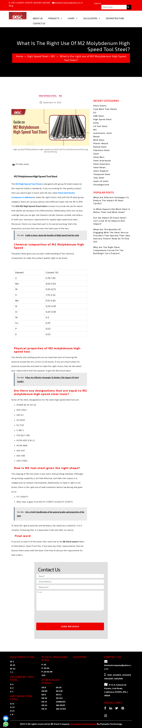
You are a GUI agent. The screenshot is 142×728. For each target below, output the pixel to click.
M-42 (12, 669)
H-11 (12, 704)
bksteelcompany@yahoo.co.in (68, 3)
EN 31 (44, 709)
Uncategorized (101, 184)
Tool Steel (98, 177)
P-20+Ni (45, 668)
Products (55, 18)
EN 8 (44, 687)
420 (43, 675)
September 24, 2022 (52, 102)
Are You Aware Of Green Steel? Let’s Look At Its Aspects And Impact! (110, 220)
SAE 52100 (61, 709)
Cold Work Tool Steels (105, 109)
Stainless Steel (101, 150)
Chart (73, 18)
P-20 (44, 664)
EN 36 (59, 687)
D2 (94, 112)
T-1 (11, 672)
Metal (96, 136)
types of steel (100, 181)
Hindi (96, 123)
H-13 (12, 707)
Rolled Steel (100, 147)
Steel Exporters (101, 164)
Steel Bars (98, 157)
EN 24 (44, 705)
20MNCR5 (60, 702)
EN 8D (44, 691)
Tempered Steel (101, 174)
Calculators (91, 18)
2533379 (29, 3)
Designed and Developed (84, 724)
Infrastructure (115, 18)
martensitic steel (102, 133)
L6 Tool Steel (100, 126)
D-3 (12, 688)
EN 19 (44, 702)
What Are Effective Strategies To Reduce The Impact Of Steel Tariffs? (111, 200)
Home (19, 56)
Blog (11, 5)
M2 (53, 56)
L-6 (11, 714)
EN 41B (59, 691)
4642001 (37, 3)
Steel (96, 153)
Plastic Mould (100, 143)
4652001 (46, 3)
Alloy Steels (100, 105)
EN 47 (59, 694)
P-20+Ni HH (47, 672)
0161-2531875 (17, 3)
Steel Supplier (101, 171)
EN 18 (44, 698)
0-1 (11, 691)
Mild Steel (98, 140)
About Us (38, 18)
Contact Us (39, 23)
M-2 (12, 661)
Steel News (99, 167)
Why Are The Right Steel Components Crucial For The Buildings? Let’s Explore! (108, 250)
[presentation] (57, 617)
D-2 (12, 684)
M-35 (12, 665)
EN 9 (44, 694)
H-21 (12, 711)
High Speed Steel (38, 56)
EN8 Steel (98, 116)
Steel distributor (102, 160)
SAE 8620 (60, 705)
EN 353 (59, 698)
